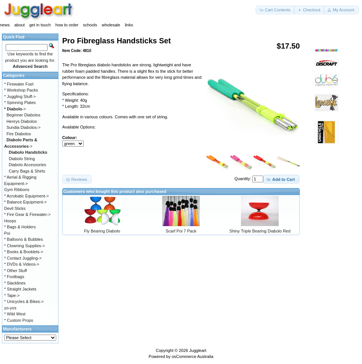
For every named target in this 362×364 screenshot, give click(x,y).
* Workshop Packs (21, 90)
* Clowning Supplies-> (24, 245)
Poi (7, 233)
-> (15, 109)
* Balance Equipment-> (25, 202)
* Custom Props (18, 320)
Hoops (10, 221)
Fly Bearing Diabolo (102, 231)
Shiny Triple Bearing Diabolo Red (259, 231)
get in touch (40, 25)
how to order (66, 25)
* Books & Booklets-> (23, 251)
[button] (275, 10)
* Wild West (15, 314)
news (5, 25)
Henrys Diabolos (21, 121)
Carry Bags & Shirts (27, 171)
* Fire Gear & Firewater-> (27, 214)
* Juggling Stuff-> (20, 96)
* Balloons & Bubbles (23, 239)
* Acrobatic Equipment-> (26, 196)
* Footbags (14, 276)
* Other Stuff (15, 270)
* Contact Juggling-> (22, 258)
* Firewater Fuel (19, 84)
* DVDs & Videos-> (21, 264)
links (129, 25)
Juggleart (197, 350)
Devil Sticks (15, 208)
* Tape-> (12, 295)
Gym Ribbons (16, 189)
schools (90, 25)
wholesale (111, 25)
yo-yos (10, 308)
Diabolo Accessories (27, 164)
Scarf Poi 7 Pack (181, 231)
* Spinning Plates (20, 102)
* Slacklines (15, 283)
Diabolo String (22, 158)
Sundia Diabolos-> (23, 127)
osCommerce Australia (192, 356)
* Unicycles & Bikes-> (24, 301)
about (19, 25)
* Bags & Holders (20, 227)
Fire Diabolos (18, 134)
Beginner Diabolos (23, 115)
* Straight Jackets (20, 289)
